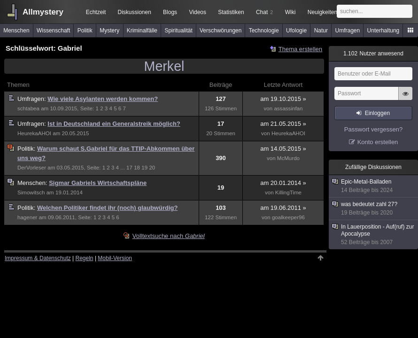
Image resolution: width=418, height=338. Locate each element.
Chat (264, 12)
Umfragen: (32, 98)
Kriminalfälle (142, 30)
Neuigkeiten (322, 12)
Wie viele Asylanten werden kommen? (102, 98)
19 (144, 167)
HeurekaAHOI (34, 133)
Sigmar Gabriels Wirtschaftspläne (98, 182)
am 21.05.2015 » (283, 123)
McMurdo (288, 158)
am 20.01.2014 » (283, 182)
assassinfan (288, 108)
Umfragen (347, 30)
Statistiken (231, 12)
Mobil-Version (115, 258)
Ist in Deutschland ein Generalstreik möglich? (113, 123)
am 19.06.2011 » (283, 207)
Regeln (84, 258)
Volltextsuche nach (168, 235)
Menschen (16, 30)
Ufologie (296, 30)
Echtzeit (96, 12)
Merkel (164, 66)
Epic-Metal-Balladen (374, 186)
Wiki (290, 12)
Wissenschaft (53, 30)
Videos (197, 12)
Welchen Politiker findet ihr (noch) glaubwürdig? (107, 207)
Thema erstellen (300, 49)
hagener (27, 217)
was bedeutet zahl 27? (374, 208)
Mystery (109, 30)
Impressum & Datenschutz (38, 258)
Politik (85, 30)
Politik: (27, 148)
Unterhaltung (383, 30)
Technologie (264, 30)
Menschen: (33, 182)
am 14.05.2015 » (283, 148)
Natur (321, 30)
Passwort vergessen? (373, 129)
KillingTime (288, 192)
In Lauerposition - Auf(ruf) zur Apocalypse (374, 234)
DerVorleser (31, 167)
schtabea (28, 108)
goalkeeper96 (288, 217)
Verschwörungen (220, 30)
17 (129, 167)
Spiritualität (178, 30)
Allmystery (43, 12)
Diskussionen (134, 12)
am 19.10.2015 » (283, 98)
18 (137, 167)
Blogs (170, 12)
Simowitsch (31, 192)
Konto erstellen (377, 142)
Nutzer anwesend (373, 53)
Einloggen (377, 113)
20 (152, 167)
